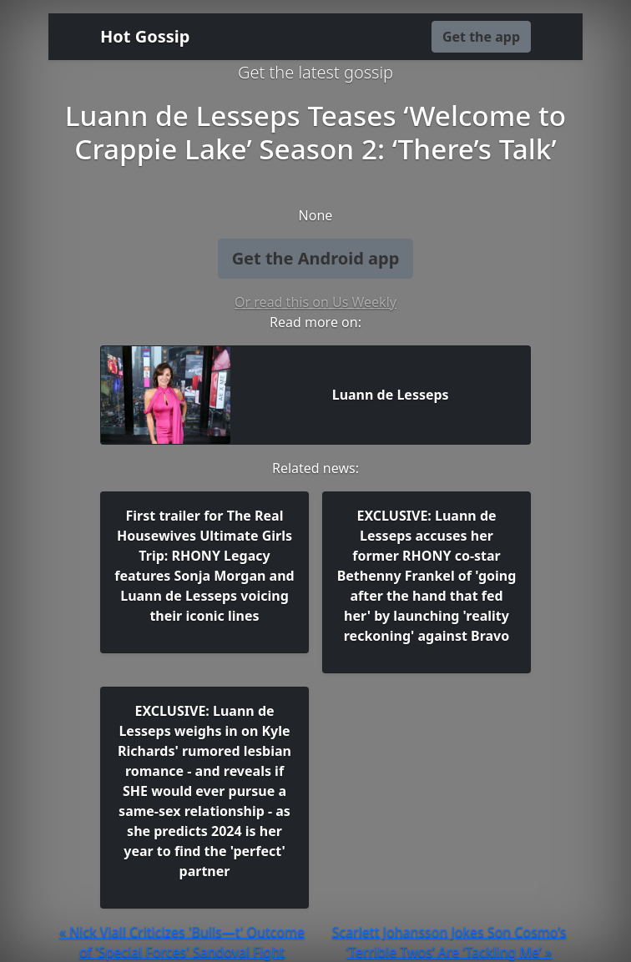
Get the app (481, 37)
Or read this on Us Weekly (315, 302)
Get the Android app (316, 258)
